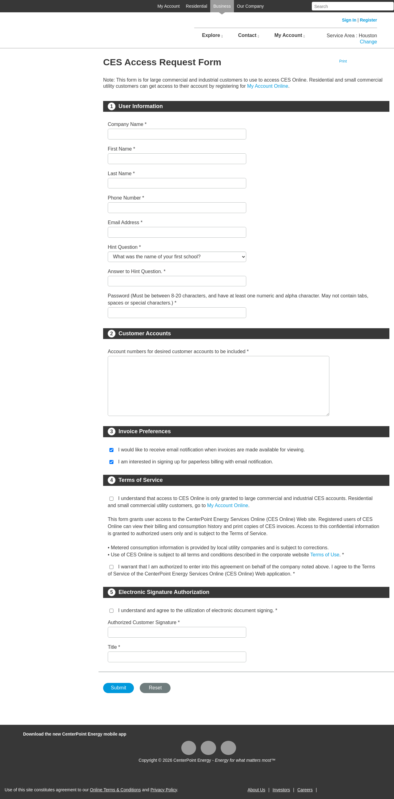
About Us (256, 789)
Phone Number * (126, 197)
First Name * (121, 148)
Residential (196, 6)
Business (222, 6)
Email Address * (125, 222)
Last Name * (121, 173)
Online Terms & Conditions (115, 789)
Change (368, 41)
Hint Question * (124, 247)
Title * (114, 647)
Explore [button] (212, 35)
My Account (168, 6)
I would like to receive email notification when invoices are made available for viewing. (211, 449)
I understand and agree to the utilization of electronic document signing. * (197, 610)
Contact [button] (248, 35)
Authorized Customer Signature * (144, 622)
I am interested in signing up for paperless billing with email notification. (195, 461)
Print (343, 61)
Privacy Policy (164, 789)
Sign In (349, 20)
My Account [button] (289, 35)
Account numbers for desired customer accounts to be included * (178, 351)
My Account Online (267, 86)
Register (368, 20)
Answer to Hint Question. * (137, 271)
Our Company (250, 6)
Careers (305, 789)
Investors (281, 789)
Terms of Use (324, 554)
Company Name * (127, 124)
